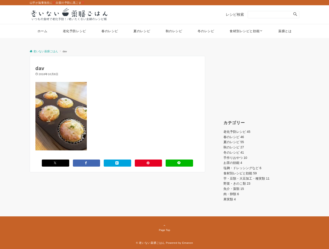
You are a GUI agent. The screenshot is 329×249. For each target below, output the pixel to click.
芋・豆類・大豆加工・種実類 (246, 178)
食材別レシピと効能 (240, 173)
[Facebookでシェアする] (86, 163)
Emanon (187, 242)
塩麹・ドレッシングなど (242, 168)
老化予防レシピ (236, 132)
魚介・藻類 (233, 189)
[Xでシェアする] (55, 163)
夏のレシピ (233, 142)
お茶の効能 (232, 163)
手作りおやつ (235, 158)
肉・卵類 (231, 194)
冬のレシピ (233, 152)
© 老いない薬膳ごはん (150, 242)
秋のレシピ (233, 147)
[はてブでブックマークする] (117, 163)
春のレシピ (233, 137)
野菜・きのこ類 (236, 183)
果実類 (229, 199)
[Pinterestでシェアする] (148, 163)
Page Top (164, 227)
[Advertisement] (261, 84)
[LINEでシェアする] (179, 163)
